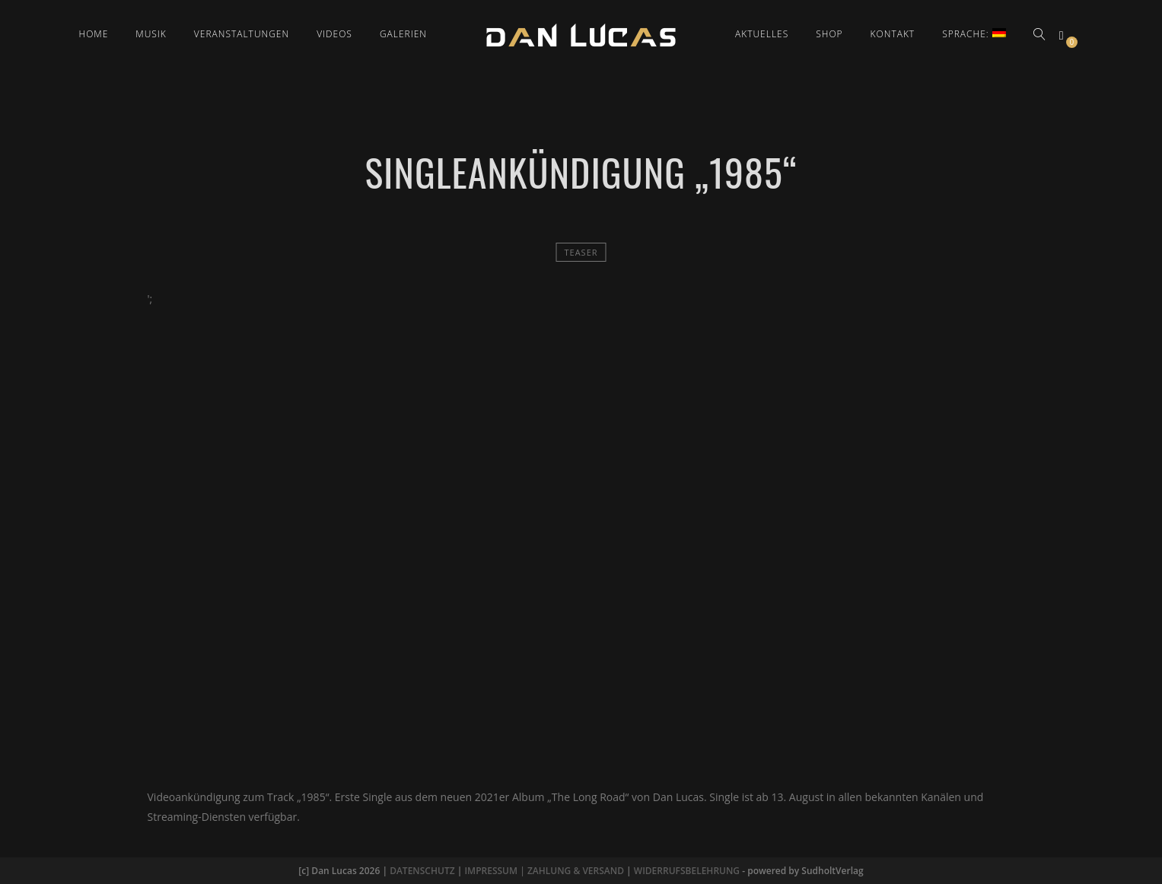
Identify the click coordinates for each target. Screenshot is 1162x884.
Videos (334, 33)
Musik (151, 33)
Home (94, 33)
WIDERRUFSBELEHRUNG (687, 870)
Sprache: (974, 33)
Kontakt (893, 33)
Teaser (580, 252)
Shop (829, 33)
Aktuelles (761, 33)
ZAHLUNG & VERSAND (575, 870)
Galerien (403, 33)
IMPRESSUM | (495, 870)
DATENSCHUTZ (422, 870)
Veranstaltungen (241, 33)
